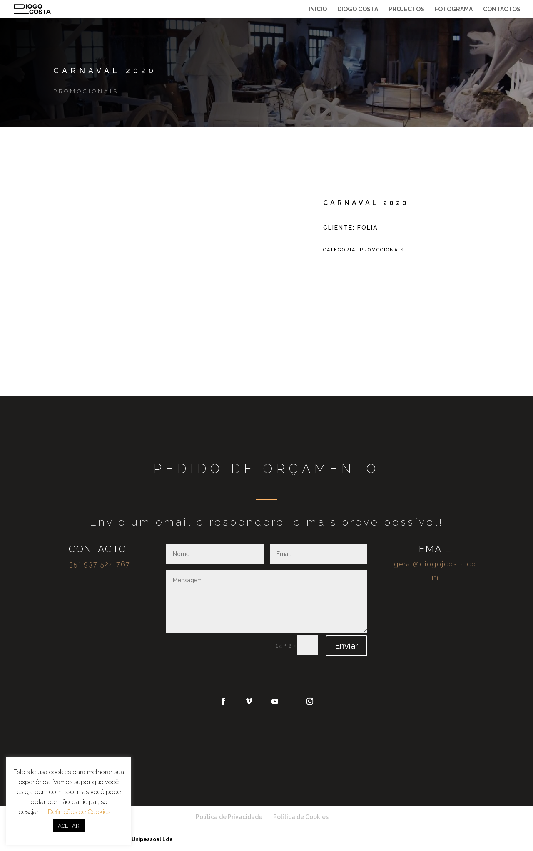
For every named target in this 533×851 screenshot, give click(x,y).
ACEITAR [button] (69, 826)
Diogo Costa (357, 9)
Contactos (502, 9)
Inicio (318, 9)
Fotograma (454, 9)
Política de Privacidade (229, 817)
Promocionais (86, 91)
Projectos (406, 9)
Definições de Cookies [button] (79, 812)
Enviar (346, 646)
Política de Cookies (301, 817)
